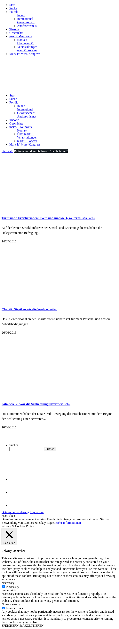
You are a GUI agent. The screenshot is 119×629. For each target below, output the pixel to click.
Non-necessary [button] (11, 604)
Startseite (7, 151)
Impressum (37, 512)
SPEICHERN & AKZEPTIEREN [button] (23, 625)
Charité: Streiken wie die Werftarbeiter (29, 309)
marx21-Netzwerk (20, 36)
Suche (13, 8)
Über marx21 (25, 43)
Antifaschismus (27, 25)
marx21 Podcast (27, 50)
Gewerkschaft (26, 22)
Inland (21, 15)
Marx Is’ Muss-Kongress (24, 53)
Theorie (14, 29)
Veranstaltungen (27, 46)
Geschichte (16, 32)
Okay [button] (42, 522)
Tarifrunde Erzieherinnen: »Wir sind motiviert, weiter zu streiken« (48, 218)
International (25, 18)
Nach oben (8, 515)
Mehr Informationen (68, 522)
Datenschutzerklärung (15, 512)
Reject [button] (51, 522)
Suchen (14, 445)
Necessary (12, 586)
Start (12, 4)
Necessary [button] (8, 582)
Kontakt (22, 39)
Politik (13, 11)
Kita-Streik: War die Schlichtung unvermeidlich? (36, 404)
